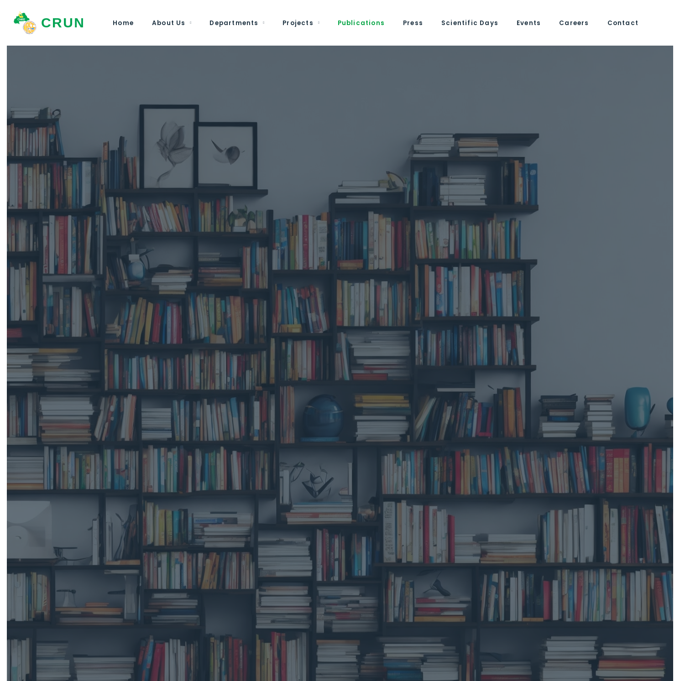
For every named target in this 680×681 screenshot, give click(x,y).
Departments (233, 23)
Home (123, 23)
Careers (574, 23)
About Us (169, 23)
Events (529, 23)
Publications (361, 23)
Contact (622, 23)
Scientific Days (469, 23)
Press (413, 23)
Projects (298, 23)
